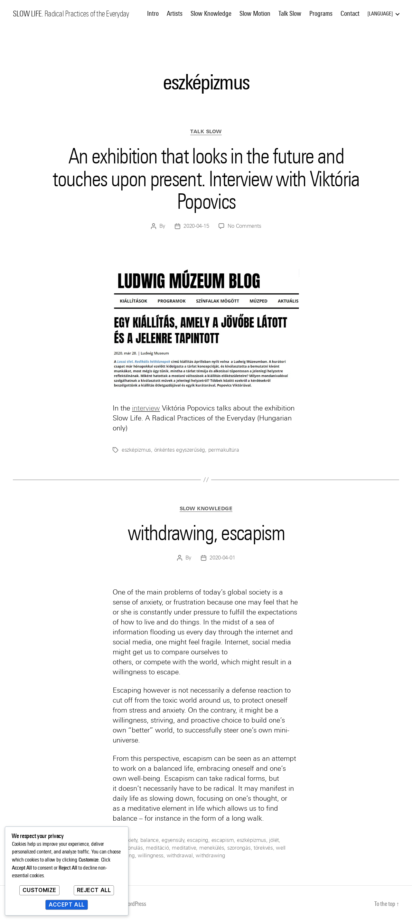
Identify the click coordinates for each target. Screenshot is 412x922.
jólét (274, 840)
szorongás (239, 848)
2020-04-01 (222, 558)
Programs (320, 13)
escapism (222, 840)
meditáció (157, 848)
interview (146, 408)
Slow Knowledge (211, 13)
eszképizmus (136, 450)
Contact (350, 13)
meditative (184, 848)
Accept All (67, 904)
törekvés (263, 848)
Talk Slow (289, 13)
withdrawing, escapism (206, 533)
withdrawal (180, 856)
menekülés (211, 848)
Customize (39, 890)
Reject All (94, 890)
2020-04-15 (196, 226)
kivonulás (132, 848)
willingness (151, 856)
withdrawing (210, 856)
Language (380, 14)
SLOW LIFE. (28, 14)
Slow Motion (254, 13)
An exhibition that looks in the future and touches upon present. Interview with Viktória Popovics (205, 179)
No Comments (244, 226)
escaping (197, 840)
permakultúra (223, 450)
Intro (153, 13)
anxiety (129, 840)
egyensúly (173, 840)
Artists (175, 13)
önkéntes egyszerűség (179, 450)
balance (149, 840)
